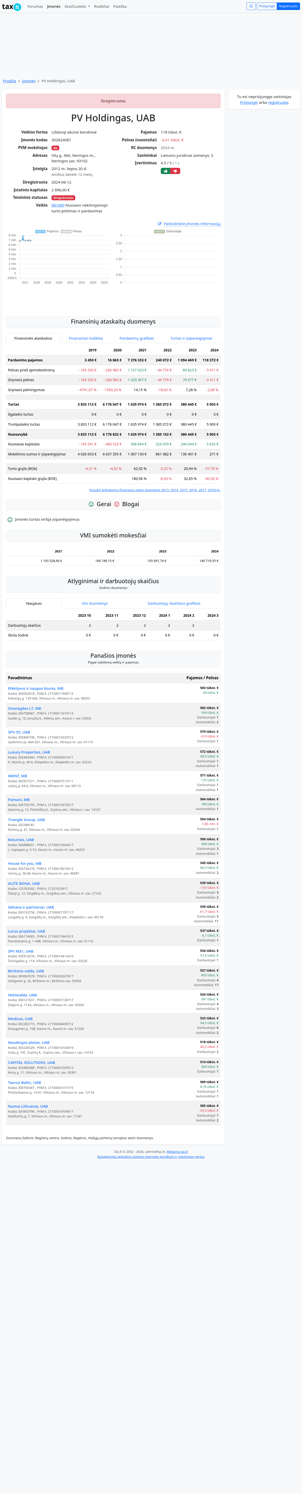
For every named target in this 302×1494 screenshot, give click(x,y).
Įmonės (53, 6)
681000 (58, 205)
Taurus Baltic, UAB (24, 1082)
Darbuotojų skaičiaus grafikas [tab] (174, 603)
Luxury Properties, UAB (29, 752)
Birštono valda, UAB (26, 970)
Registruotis (288, 6)
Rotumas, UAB (21, 839)
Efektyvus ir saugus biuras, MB (35, 688)
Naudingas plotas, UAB (29, 1042)
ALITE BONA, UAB (24, 883)
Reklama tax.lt (177, 1151)
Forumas (35, 6)
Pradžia (9, 80)
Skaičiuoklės (75, 6)
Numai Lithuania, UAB (28, 1106)
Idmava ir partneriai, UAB (31, 907)
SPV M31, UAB (20, 951)
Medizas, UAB (20, 1018)
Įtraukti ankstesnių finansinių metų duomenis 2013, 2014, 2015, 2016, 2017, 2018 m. (154, 490)
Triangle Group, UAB (26, 819)
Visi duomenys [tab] (95, 603)
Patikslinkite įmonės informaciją (188, 224)
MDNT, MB (17, 775)
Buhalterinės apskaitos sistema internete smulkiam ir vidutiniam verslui (150, 1156)
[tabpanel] (113, 418)
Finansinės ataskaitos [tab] (33, 338)
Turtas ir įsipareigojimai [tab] (191, 338)
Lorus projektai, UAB (26, 931)
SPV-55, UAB (19, 731)
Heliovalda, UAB (22, 994)
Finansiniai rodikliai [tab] (86, 338)
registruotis (278, 102)
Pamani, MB (19, 799)
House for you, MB (25, 863)
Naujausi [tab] (34, 603)
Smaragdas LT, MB (24, 708)
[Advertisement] (113, 297)
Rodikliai (101, 6)
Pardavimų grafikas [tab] (137, 338)
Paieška (120, 6)
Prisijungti (267, 6)
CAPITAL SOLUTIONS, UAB (31, 1062)
